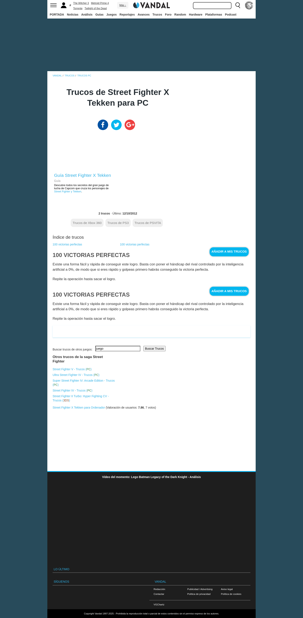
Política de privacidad (198, 594)
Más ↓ (122, 5)
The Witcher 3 (81, 3)
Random (180, 14)
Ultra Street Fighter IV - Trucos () (76, 375)
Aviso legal (227, 589)
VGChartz (159, 604)
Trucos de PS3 (118, 223)
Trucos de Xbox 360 (87, 223)
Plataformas (213, 14)
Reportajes (127, 14)
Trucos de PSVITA (147, 223)
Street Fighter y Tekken (67, 191)
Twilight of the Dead (96, 8)
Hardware (195, 14)
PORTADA (57, 14)
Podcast (230, 14)
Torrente (77, 8)
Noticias (72, 14)
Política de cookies (231, 594)
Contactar (159, 594)
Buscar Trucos (154, 348)
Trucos (157, 14)
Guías (99, 14)
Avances (144, 14)
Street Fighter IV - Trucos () (72, 390)
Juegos (111, 14)
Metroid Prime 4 (100, 3)
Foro (168, 14)
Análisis (87, 14)
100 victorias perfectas (67, 244)
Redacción (159, 589)
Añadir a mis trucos (229, 251)
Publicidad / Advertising (200, 589)
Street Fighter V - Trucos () (72, 369)
